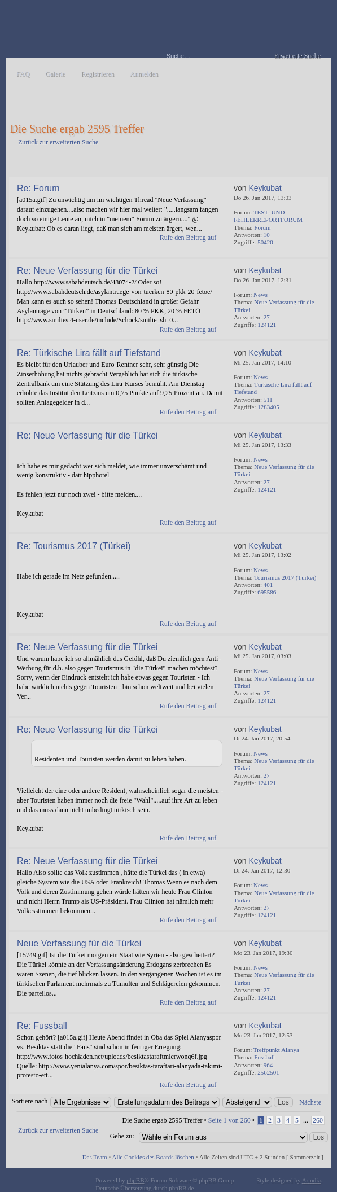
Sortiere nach (30, 1101)
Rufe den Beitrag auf (188, 238)
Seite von (229, 1120)
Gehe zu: (122, 1136)
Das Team (94, 1157)
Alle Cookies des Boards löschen (153, 1157)
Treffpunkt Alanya (276, 1049)
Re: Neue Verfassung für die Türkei (87, 270)
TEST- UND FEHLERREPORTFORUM (268, 216)
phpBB (135, 1180)
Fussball (264, 1057)
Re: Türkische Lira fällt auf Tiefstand (89, 353)
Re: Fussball (42, 1026)
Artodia (311, 1180)
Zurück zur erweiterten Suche (58, 142)
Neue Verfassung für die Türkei (79, 943)
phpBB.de (181, 1188)
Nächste (310, 1102)
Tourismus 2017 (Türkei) (285, 577)
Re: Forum (38, 188)
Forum (262, 227)
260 (318, 1120)
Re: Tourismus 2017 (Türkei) (74, 546)
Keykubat (264, 187)
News (260, 294)
